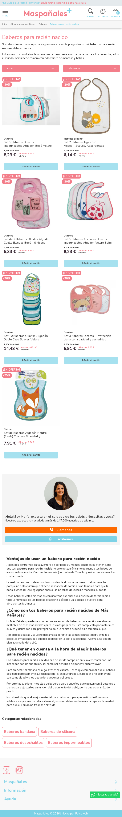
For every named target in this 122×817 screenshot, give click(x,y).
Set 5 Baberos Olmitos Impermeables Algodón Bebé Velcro (28, 144)
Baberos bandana (19, 731)
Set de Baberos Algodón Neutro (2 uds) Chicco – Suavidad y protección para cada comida (25, 436)
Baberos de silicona (57, 731)
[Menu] (5, 13)
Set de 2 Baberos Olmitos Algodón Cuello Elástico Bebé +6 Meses (27, 241)
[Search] (90, 13)
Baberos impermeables (69, 742)
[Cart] (115, 13)
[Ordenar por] (91, 68)
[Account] (102, 13)
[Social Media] (6, 770)
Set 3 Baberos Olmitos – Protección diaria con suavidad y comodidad (87, 337)
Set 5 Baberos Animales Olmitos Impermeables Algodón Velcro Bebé (88, 241)
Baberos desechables (23, 742)
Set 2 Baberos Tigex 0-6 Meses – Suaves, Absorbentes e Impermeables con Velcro (84, 145)
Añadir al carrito (31, 166)
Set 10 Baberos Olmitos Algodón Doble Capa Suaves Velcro (26, 337)
